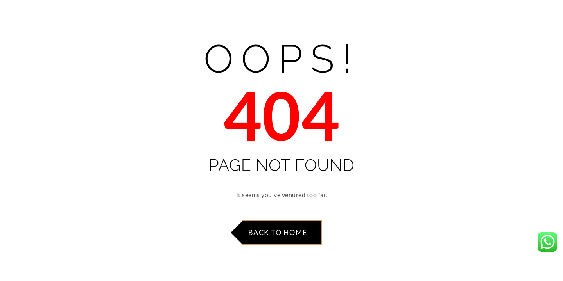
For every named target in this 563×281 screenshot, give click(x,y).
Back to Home (277, 232)
